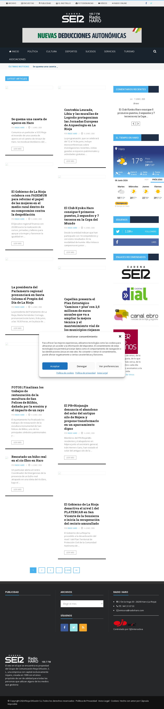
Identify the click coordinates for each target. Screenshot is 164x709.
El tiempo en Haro (122, 206)
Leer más (17, 149)
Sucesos (91, 51)
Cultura (51, 51)
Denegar (82, 366)
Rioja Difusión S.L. (34, 700)
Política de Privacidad (86, 700)
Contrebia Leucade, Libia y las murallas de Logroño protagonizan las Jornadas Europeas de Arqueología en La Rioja (81, 119)
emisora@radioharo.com (131, 610)
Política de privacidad (85, 373)
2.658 (67, 570)
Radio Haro (20, 127)
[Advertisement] (32, 623)
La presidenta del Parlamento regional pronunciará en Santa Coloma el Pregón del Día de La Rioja (27, 294)
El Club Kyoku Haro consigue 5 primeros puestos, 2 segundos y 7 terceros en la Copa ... (136, 113)
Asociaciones (17, 59)
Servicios (109, 51)
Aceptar (55, 366)
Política (32, 51)
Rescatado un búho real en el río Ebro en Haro (28, 458)
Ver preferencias (109, 366)
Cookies (115, 700)
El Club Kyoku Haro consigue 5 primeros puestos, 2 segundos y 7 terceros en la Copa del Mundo (81, 215)
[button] (120, 336)
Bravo (136, 103)
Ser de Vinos (128, 374)
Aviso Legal (102, 373)
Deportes (71, 51)
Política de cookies (65, 373)
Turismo (129, 51)
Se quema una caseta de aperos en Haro (29, 121)
